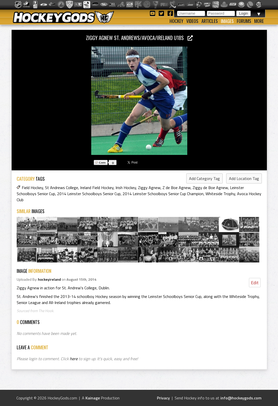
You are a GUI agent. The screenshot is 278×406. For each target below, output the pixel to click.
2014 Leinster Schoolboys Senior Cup (89, 194)
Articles (209, 21)
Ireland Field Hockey (96, 188)
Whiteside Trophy (220, 194)
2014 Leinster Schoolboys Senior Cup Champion (163, 194)
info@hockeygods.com (241, 398)
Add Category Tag (204, 178)
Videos (192, 21)
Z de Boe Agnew (177, 188)
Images (227, 21)
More (259, 21)
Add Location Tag (244, 178)
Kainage (92, 398)
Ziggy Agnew (149, 188)
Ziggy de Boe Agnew (210, 188)
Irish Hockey (125, 188)
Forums (244, 21)
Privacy (163, 398)
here (74, 359)
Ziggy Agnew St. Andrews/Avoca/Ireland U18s (139, 38)
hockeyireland (49, 279)
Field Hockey (32, 188)
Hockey (176, 21)
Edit (255, 282)
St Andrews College (61, 188)
